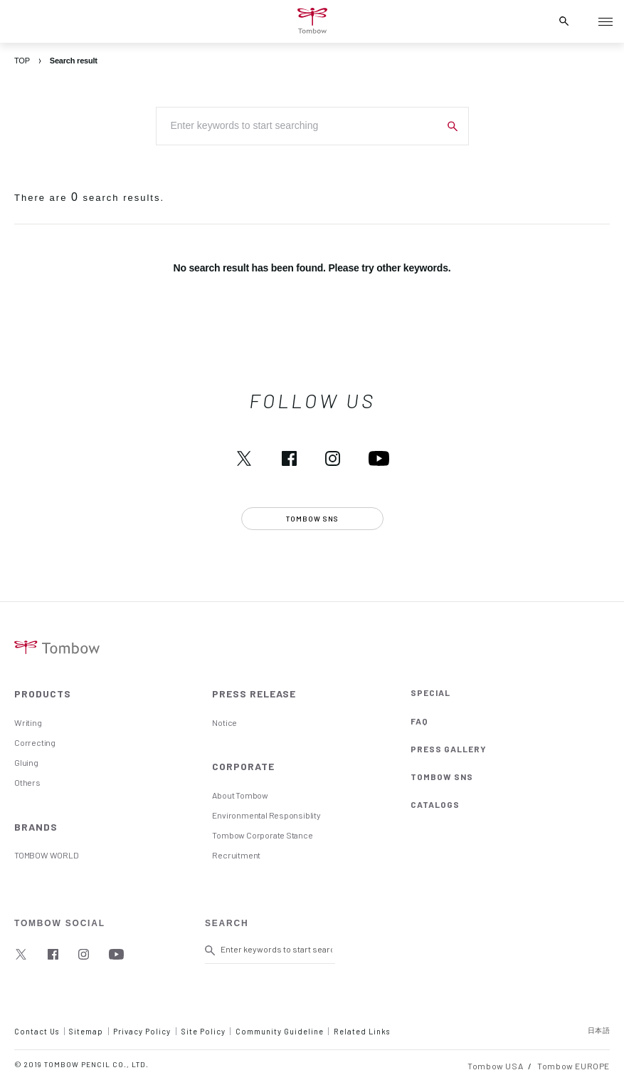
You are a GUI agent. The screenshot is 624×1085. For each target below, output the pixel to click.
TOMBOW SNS (442, 777)
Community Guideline (280, 1031)
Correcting (34, 742)
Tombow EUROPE (573, 1066)
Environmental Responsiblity (266, 815)
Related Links (362, 1031)
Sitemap (86, 1031)
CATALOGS (435, 804)
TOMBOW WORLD (46, 855)
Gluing (26, 762)
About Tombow (240, 795)
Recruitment (236, 855)
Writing (28, 722)
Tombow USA (495, 1066)
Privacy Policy (142, 1031)
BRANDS (36, 827)
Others (27, 782)
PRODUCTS (42, 693)
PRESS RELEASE (254, 693)
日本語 (599, 1030)
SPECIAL (430, 692)
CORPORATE (243, 766)
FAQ (419, 721)
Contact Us (36, 1031)
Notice (224, 722)
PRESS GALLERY (449, 749)
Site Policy (203, 1031)
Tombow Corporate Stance (262, 835)
